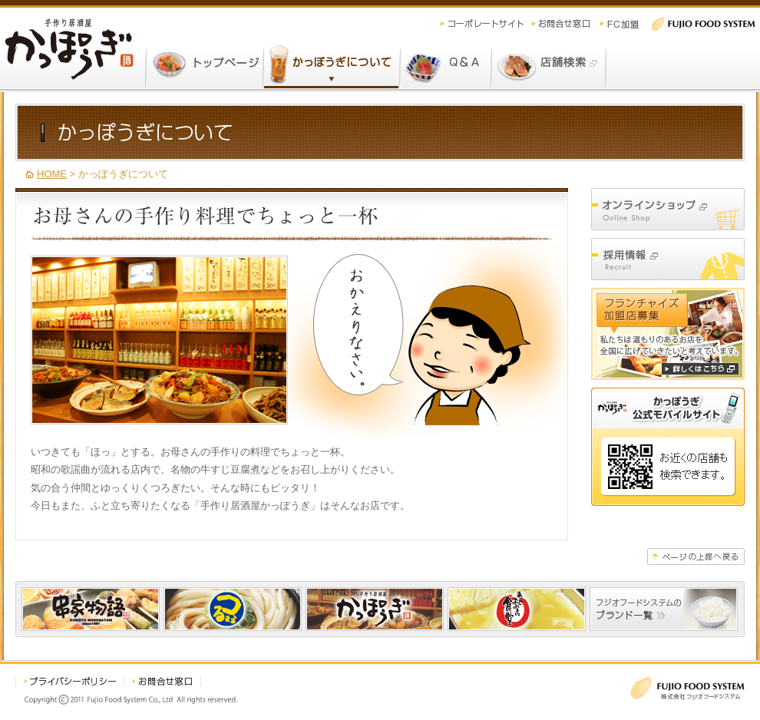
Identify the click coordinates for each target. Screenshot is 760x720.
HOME (52, 174)
